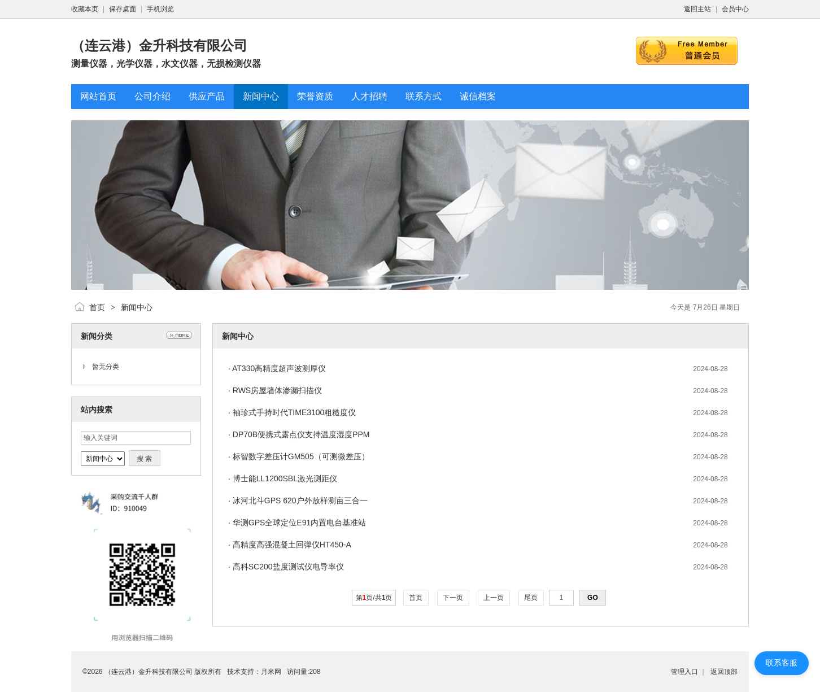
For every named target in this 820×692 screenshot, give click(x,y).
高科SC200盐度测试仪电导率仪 (288, 566)
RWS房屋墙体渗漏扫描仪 (277, 390)
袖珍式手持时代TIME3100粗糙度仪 (294, 412)
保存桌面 (122, 9)
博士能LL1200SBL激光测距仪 (285, 478)
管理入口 (684, 672)
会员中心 (735, 9)
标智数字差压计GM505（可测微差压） (301, 456)
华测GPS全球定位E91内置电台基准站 (299, 522)
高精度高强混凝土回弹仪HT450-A (292, 544)
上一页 (494, 598)
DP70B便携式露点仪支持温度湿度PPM (301, 434)
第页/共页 (374, 598)
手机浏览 (160, 9)
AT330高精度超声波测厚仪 (279, 368)
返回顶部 (724, 672)
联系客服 (781, 662)
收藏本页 (84, 9)
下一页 (453, 598)
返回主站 (697, 9)
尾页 (531, 598)
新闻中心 (136, 307)
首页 (97, 307)
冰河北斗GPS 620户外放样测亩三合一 (300, 500)
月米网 (271, 672)
